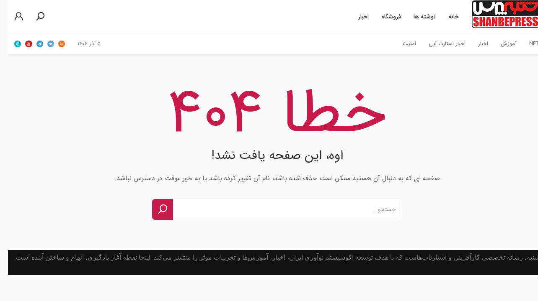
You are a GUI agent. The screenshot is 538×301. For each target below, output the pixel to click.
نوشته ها (417, 16)
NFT (526, 43)
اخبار (355, 16)
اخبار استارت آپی (439, 43)
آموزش (501, 43)
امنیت (401, 43)
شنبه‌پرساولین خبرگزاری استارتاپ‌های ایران (497, 16)
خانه (445, 16)
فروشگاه (383, 16)
